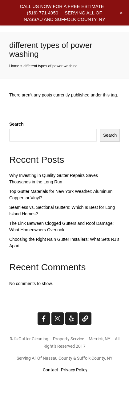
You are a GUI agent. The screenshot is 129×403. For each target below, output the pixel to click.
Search (16, 124)
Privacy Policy (74, 369)
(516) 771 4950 (42, 12)
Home (14, 66)
